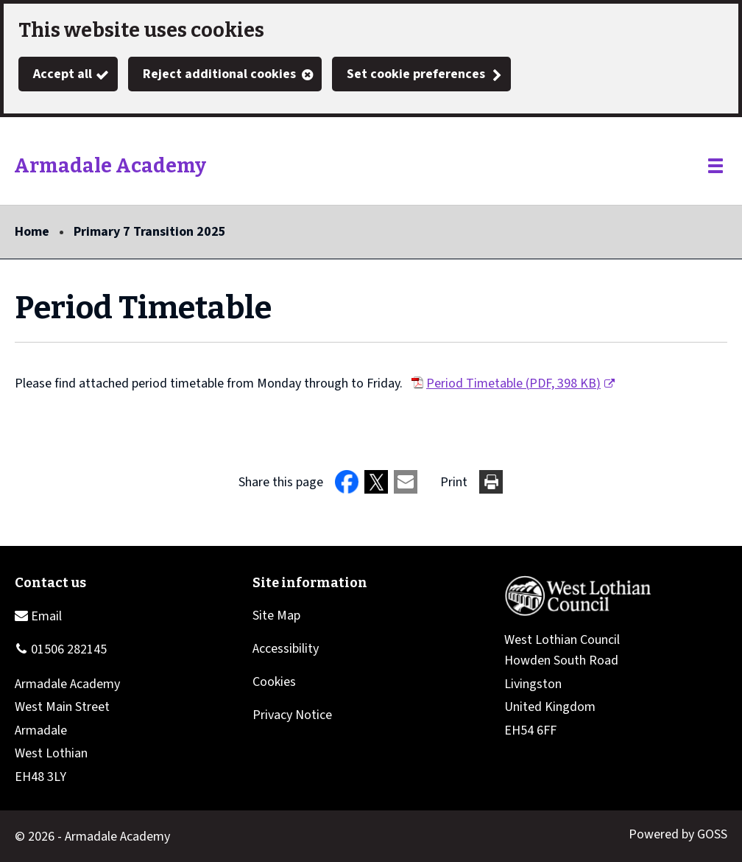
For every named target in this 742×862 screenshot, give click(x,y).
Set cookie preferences (416, 74)
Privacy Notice (292, 715)
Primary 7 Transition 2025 (150, 231)
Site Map (276, 615)
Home (32, 231)
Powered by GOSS (678, 834)
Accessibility (285, 649)
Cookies (274, 682)
